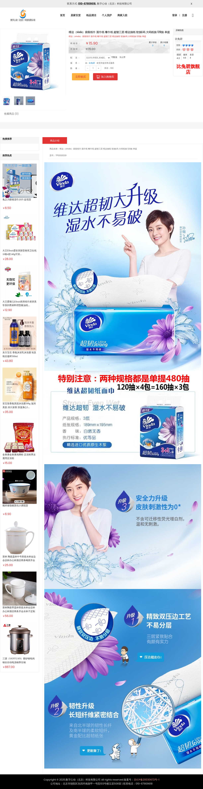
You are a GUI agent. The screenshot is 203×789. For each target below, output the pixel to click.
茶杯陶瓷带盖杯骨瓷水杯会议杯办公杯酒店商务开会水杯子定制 (18, 609)
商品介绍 (54, 140)
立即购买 (80, 77)
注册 (184, 15)
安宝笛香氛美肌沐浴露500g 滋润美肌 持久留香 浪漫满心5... (19, 405)
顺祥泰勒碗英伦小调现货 (15, 505)
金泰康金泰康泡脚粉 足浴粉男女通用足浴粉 (19, 456)
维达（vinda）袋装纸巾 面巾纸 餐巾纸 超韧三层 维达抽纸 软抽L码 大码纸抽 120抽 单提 (107, 36)
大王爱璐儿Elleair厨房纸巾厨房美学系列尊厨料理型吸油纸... (19, 303)
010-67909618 (87, 3)
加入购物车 (105, 77)
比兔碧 (92, 63)
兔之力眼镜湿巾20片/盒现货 (16, 199)
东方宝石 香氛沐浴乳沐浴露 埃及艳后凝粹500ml (19, 354)
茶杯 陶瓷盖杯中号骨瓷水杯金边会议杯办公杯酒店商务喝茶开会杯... (19, 560)
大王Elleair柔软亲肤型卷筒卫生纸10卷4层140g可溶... (19, 252)
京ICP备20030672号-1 (146, 779)
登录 (174, 15)
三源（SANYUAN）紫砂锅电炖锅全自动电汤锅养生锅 (18, 660)
